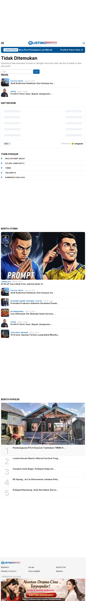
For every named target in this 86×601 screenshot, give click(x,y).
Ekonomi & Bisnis (18, 301)
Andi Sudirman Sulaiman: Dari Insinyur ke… (33, 83)
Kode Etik (61, 567)
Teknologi (6, 282)
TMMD (8, 168)
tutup (4, 580)
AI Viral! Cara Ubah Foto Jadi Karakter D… (22, 284)
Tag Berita (10, 173)
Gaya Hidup (15, 332)
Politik (14, 81)
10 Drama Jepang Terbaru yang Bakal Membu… (35, 335)
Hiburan (24, 332)
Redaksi (5, 567)
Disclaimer (34, 571)
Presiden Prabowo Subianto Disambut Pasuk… (35, 303)
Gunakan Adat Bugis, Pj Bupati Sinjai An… (34, 469)
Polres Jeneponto (14, 163)
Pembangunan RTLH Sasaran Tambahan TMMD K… (39, 448)
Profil (21, 81)
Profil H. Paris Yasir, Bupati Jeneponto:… (32, 94)
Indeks (59, 571)
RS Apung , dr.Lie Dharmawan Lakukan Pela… (36, 479)
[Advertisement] (43, 19)
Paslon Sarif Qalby (15, 158)
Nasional (30, 301)
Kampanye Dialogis (15, 177)
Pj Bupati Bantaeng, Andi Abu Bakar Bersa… (35, 490)
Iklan (31, 567)
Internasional (17, 311)
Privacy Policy (9, 571)
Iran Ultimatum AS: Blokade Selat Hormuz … (33, 314)
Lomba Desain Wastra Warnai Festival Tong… (36, 458)
